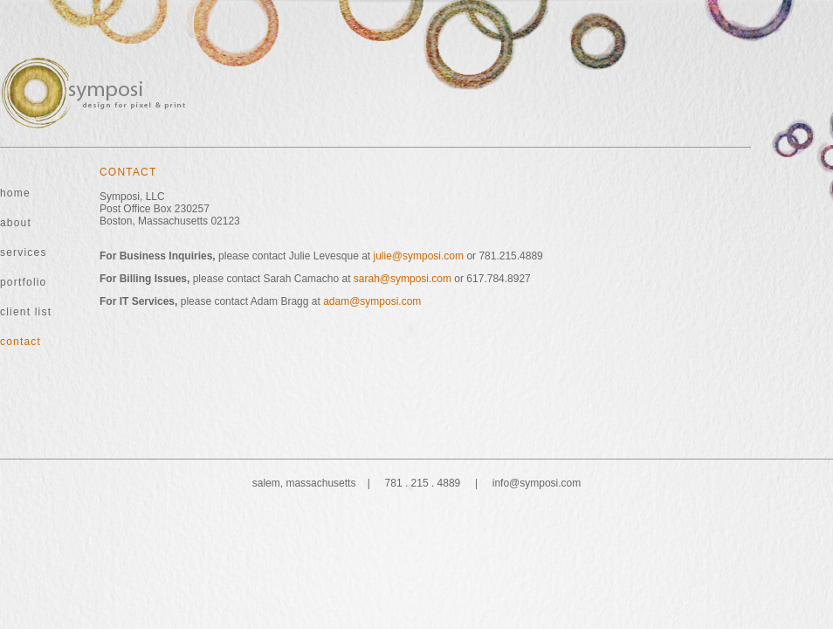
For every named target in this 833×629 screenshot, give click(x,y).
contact (20, 341)
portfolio (23, 282)
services (23, 252)
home (15, 193)
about (15, 223)
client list (26, 312)
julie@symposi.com (419, 256)
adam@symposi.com (372, 301)
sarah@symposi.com (402, 279)
